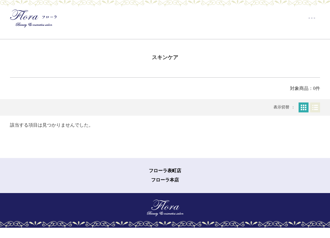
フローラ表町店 (165, 170)
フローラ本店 (165, 180)
